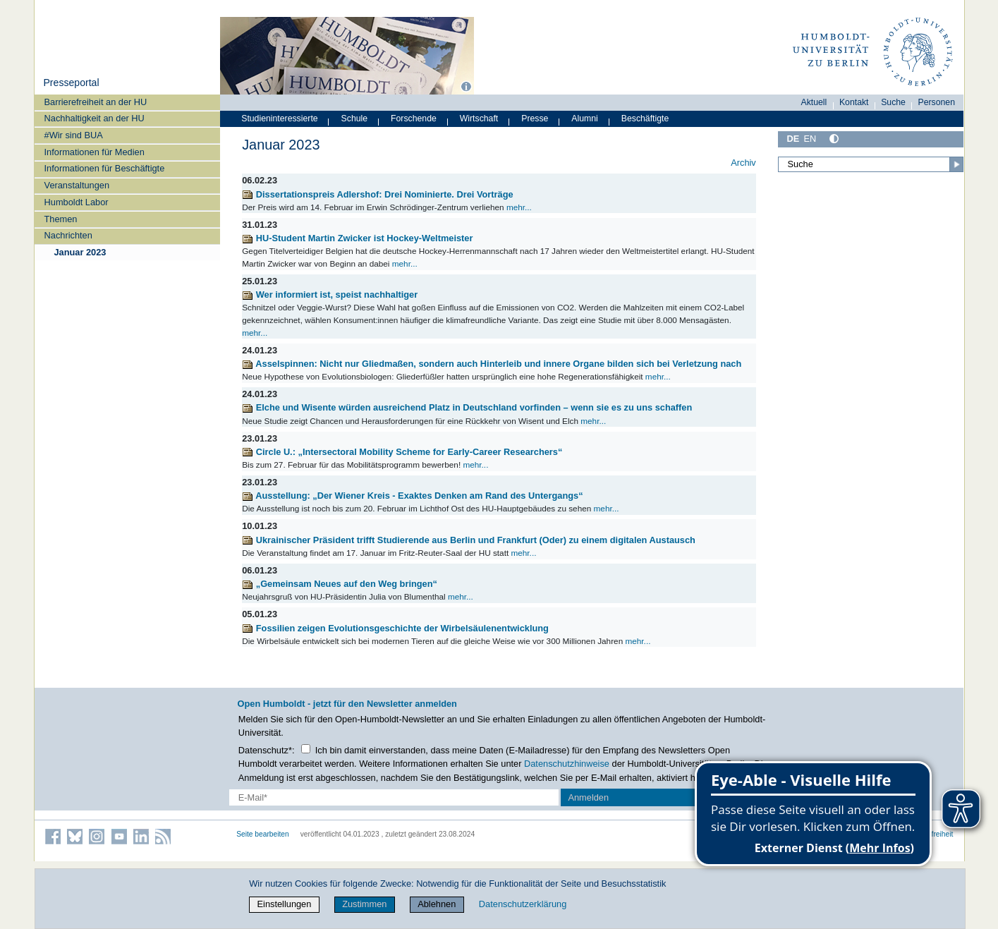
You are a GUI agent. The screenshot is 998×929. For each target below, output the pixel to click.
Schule (354, 118)
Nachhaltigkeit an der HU (94, 118)
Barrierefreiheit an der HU (95, 102)
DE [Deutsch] (793, 138)
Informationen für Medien (94, 152)
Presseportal (71, 82)
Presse (534, 118)
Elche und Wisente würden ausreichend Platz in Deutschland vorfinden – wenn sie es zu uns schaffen (467, 407)
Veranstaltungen (77, 185)
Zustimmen (364, 904)
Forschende (414, 118)
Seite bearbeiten (262, 834)
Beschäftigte (645, 118)
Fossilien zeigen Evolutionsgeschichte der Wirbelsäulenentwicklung (395, 628)
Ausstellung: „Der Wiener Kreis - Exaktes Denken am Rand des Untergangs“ (412, 495)
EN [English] (809, 138)
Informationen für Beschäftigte (104, 168)
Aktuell (814, 102)
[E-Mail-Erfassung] (394, 797)
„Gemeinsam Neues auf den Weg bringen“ (339, 583)
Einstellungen (284, 904)
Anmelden (588, 797)
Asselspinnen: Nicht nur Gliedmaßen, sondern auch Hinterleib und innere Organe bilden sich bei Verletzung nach (491, 363)
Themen (61, 219)
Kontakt (854, 102)
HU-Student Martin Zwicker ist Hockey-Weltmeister (357, 238)
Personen (937, 102)
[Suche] (871, 164)
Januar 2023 (80, 252)
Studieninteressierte (279, 118)
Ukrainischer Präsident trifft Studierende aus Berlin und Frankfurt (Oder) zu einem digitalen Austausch (468, 540)
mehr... (519, 207)
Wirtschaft (479, 118)
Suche (893, 102)
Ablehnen (437, 904)
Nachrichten (68, 235)
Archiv (743, 162)
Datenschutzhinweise (566, 763)
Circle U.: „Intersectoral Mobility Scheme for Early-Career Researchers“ (402, 452)
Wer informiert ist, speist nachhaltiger (330, 294)
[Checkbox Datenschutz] (305, 748)
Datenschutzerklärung (522, 904)
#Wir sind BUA (73, 135)
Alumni (584, 118)
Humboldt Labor (76, 202)
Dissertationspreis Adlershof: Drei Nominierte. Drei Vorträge (377, 194)
